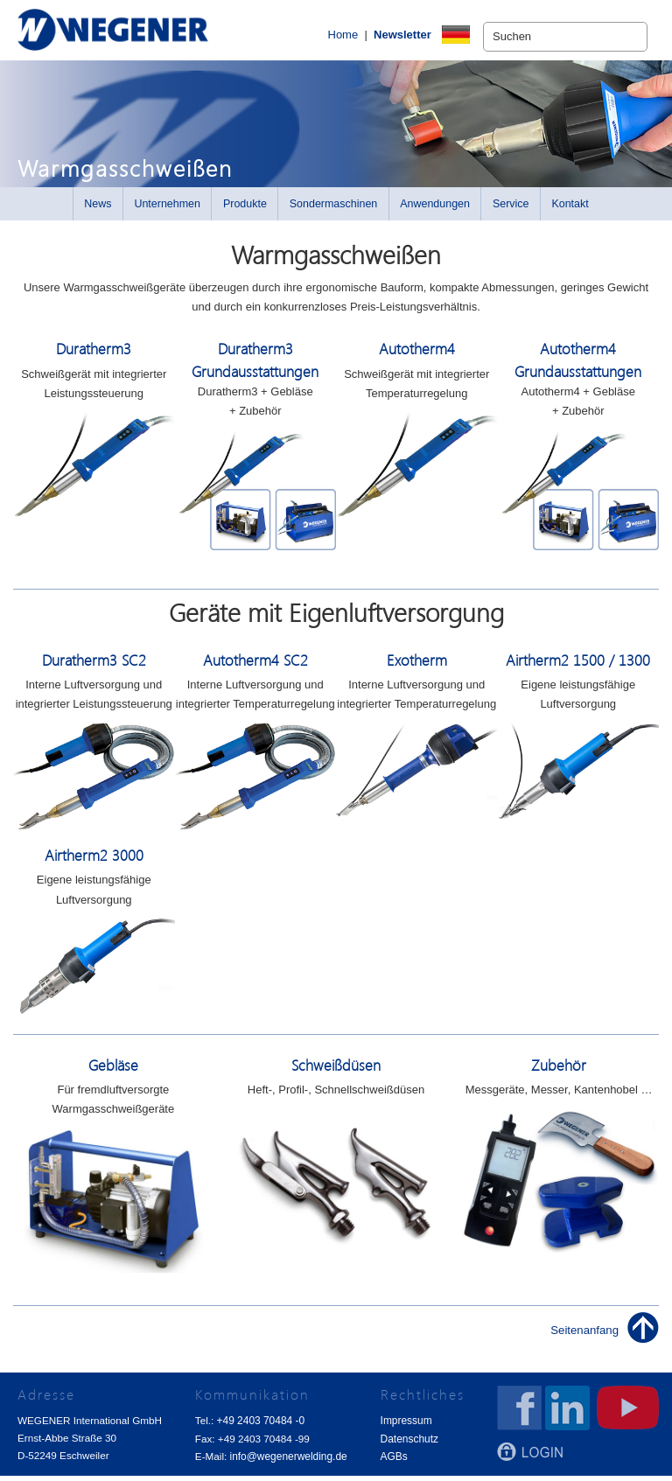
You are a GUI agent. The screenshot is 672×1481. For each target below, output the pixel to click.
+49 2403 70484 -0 (260, 1426)
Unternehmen (167, 210)
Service (511, 210)
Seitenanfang (585, 1336)
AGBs (393, 1461)
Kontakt (569, 210)
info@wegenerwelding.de (287, 1461)
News (97, 210)
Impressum (405, 1426)
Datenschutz (408, 1444)
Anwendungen (435, 210)
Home (314, 37)
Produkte (245, 210)
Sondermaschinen (334, 210)
